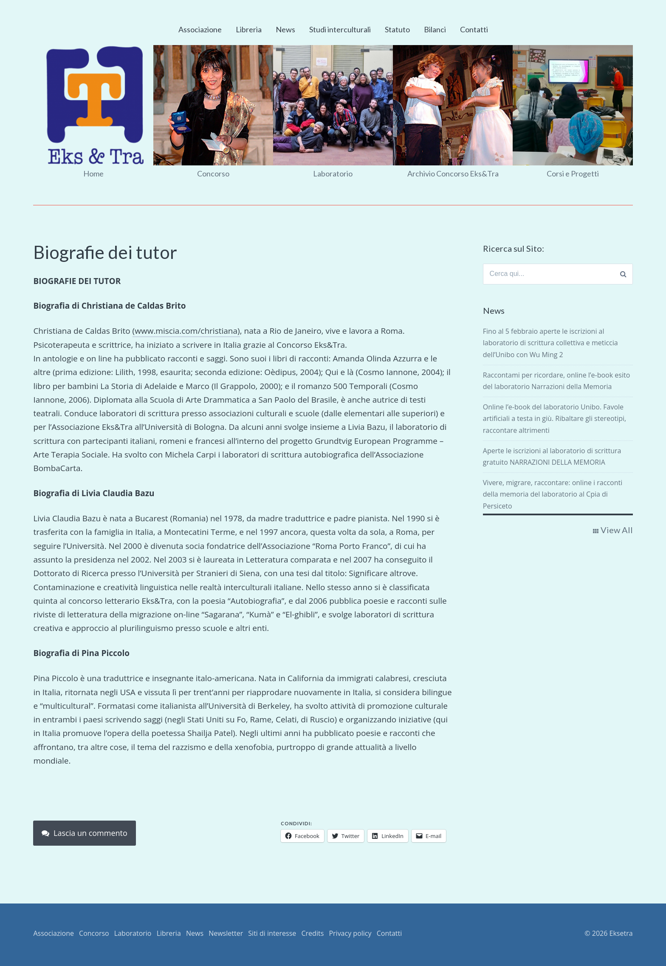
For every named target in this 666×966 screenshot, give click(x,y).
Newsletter (226, 933)
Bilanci (435, 29)
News (285, 29)
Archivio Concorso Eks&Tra (453, 173)
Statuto (397, 29)
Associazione (200, 29)
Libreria (249, 29)
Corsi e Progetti (573, 173)
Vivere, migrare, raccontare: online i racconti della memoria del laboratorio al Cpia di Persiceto (552, 494)
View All (617, 530)
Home (93, 173)
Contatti (474, 29)
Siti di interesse (272, 933)
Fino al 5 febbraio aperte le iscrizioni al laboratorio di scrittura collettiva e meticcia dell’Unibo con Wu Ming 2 (550, 343)
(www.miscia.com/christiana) (186, 330)
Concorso (213, 173)
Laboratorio (333, 173)
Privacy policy (350, 933)
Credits (313, 933)
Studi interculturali (340, 29)
